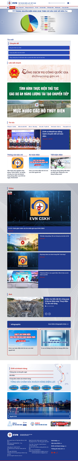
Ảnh (10, 294)
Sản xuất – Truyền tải (44, 126)
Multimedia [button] (57, 7)
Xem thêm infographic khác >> (58, 324)
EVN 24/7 (10, 231)
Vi (68, 3)
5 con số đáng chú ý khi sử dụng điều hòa (54, 348)
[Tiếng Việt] (21, 3)
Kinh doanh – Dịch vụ (56, 126)
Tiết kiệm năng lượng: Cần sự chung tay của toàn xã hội (54, 236)
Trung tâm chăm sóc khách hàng (20, 379)
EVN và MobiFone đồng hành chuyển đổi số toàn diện (55, 134)
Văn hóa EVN (15, 408)
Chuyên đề (14, 43)
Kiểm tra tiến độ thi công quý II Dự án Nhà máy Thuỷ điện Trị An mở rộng (57, 301)
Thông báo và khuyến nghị (18, 372)
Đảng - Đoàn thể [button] (20, 7)
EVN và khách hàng (19, 368)
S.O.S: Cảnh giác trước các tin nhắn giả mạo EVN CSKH (26, 228)
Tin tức (12, 122)
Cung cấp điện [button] (65, 7)
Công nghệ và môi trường (68, 126)
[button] (75, 21)
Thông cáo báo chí (29, 7)
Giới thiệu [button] (12, 7)
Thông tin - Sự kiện (11, 126)
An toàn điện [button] (43, 7)
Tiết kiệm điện (57, 155)
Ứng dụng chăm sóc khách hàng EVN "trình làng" (53, 254)
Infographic (16, 324)
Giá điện (12, 375)
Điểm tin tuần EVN (22, 126)
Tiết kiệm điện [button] (50, 7)
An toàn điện (34, 155)
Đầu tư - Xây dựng (33, 126)
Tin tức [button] (36, 7)
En (69, 3)
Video (11, 188)
